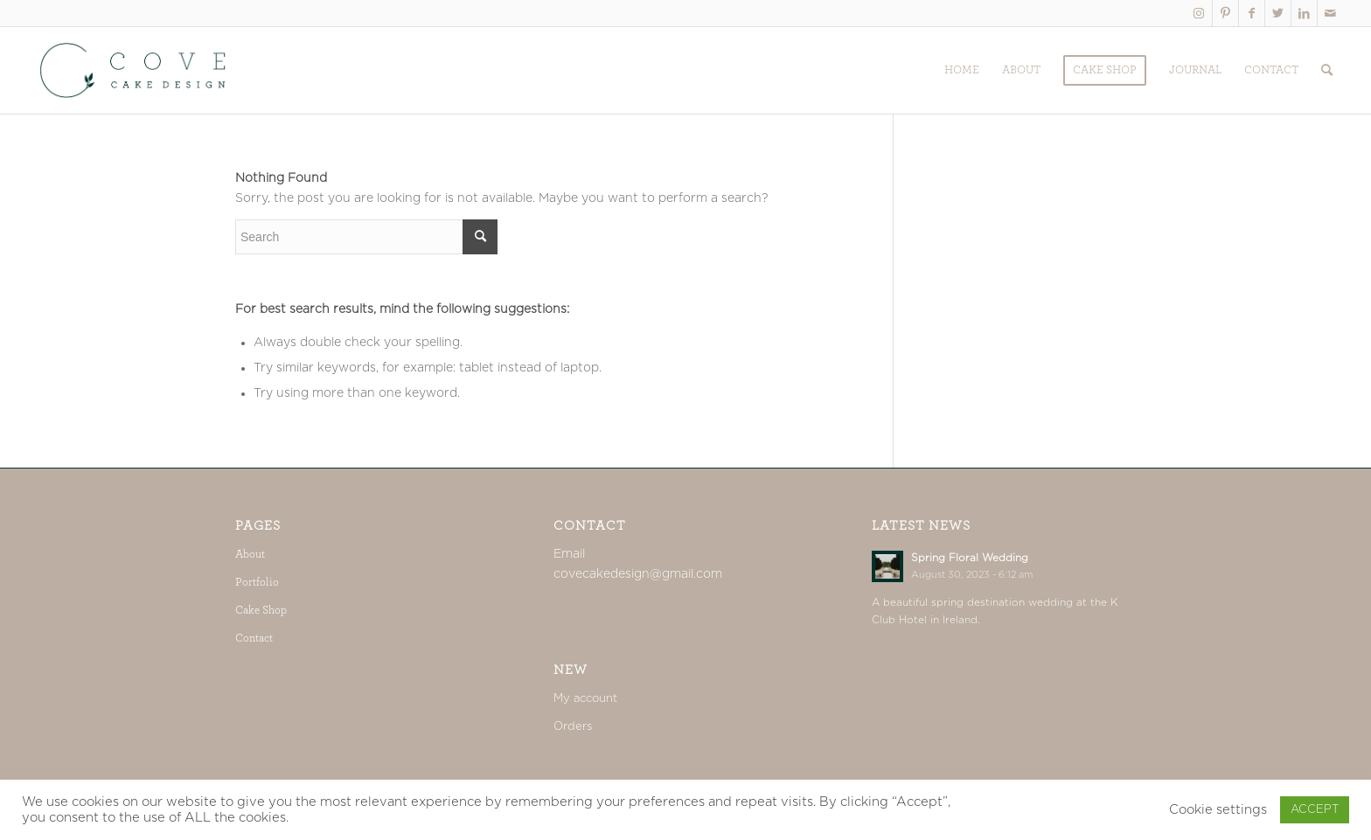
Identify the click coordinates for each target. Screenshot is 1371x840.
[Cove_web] (135, 70)
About (250, 554)
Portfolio (257, 582)
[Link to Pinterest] (1225, 13)
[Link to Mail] (1331, 13)
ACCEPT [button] (1315, 810)
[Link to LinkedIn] (1304, 13)
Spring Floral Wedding (969, 557)
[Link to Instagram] (1199, 13)
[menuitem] (962, 70)
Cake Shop (261, 610)
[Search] (1327, 70)
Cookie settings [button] (1218, 809)
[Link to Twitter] (1278, 13)
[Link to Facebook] (1251, 13)
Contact (254, 638)
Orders (572, 726)
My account (585, 699)
